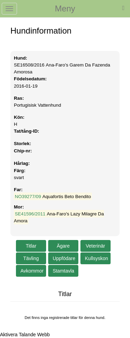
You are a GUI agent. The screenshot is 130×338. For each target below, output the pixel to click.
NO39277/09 (28, 196)
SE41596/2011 (30, 213)
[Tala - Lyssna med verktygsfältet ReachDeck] (25, 334)
